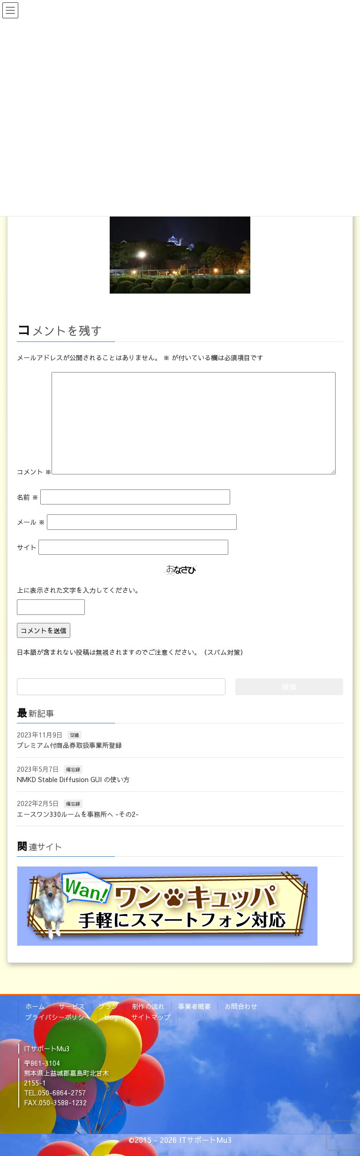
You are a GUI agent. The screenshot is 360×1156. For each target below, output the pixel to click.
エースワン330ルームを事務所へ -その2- (78, 814)
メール (31, 522)
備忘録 (73, 769)
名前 (27, 497)
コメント (34, 471)
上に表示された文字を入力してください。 (79, 590)
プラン (108, 1006)
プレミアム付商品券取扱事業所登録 (69, 745)
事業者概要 (194, 1006)
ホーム (35, 1006)
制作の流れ (148, 1006)
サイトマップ (151, 1017)
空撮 (74, 735)
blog (111, 1017)
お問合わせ (241, 1006)
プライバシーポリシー (58, 1017)
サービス (72, 1006)
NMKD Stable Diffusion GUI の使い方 (73, 779)
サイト (27, 547)
